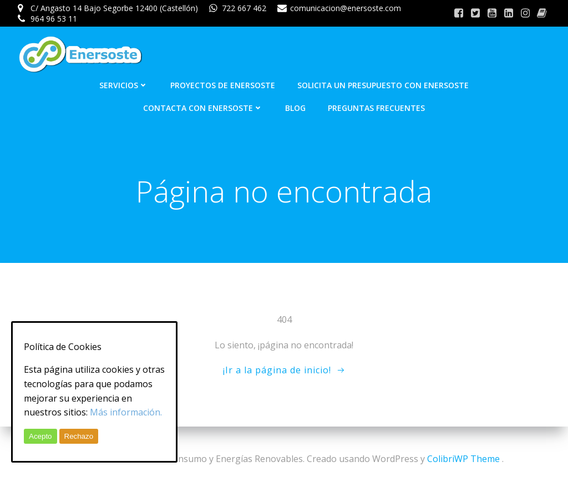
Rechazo (79, 436)
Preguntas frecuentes (376, 108)
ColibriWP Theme (463, 459)
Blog (295, 108)
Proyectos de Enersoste (222, 85)
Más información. (126, 412)
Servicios (123, 85)
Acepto (40, 436)
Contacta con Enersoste (203, 108)
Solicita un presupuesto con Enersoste (383, 85)
